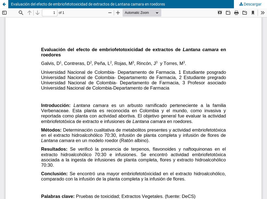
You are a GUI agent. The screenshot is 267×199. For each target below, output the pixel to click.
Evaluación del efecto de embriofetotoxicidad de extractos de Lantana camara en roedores (88, 4)
